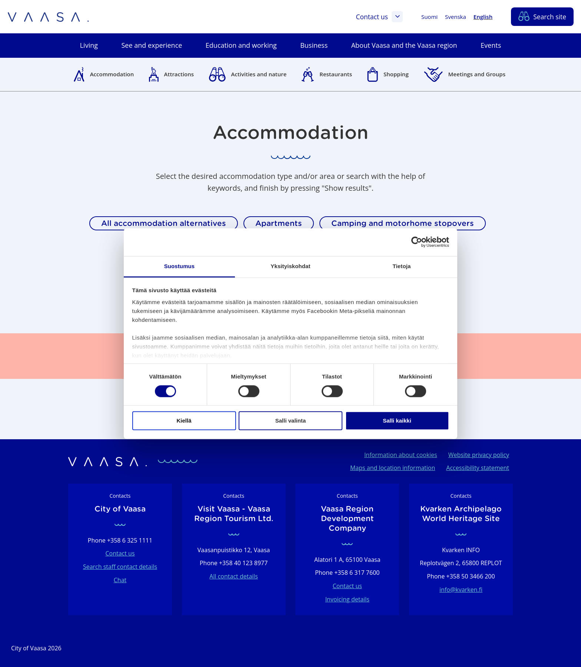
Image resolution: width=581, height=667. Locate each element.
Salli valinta (290, 421)
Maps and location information (392, 468)
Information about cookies (400, 455)
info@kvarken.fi (460, 590)
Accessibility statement (477, 468)
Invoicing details (347, 599)
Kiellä (183, 421)
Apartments (278, 223)
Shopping (396, 74)
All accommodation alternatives (163, 223)
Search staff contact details (120, 567)
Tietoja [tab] (402, 266)
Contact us (379, 16)
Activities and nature (259, 74)
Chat (120, 580)
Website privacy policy (478, 455)
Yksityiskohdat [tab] (290, 266)
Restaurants (335, 74)
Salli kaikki (397, 421)
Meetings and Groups (476, 74)
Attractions (179, 74)
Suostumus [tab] (179, 266)
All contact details (233, 576)
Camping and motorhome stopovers (402, 223)
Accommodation (112, 74)
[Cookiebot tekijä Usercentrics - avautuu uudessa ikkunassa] (416, 241)
